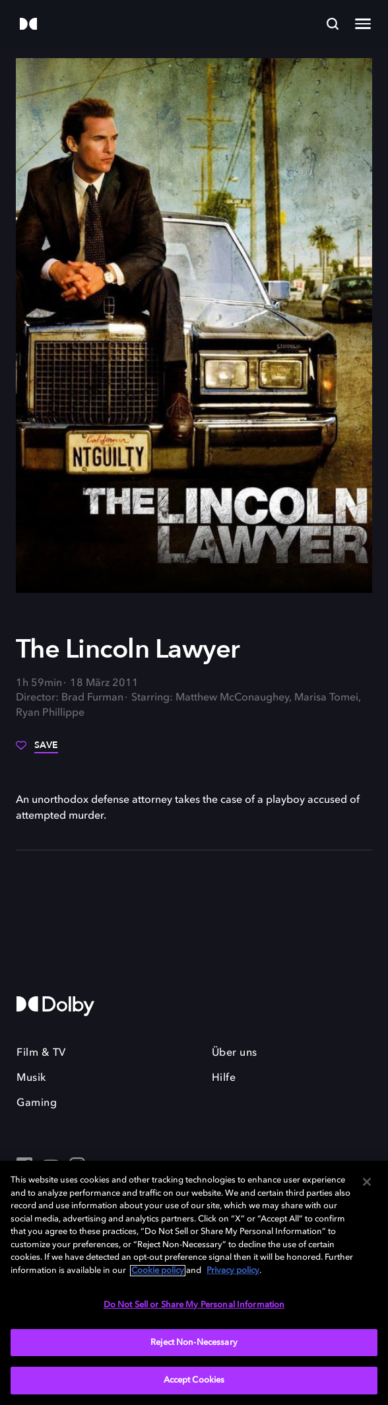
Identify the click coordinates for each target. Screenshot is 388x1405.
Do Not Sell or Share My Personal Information (194, 1305)
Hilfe (224, 1078)
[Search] (332, 24)
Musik (31, 1078)
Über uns (234, 1053)
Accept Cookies (194, 1380)
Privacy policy (233, 1270)
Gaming (36, 1103)
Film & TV (41, 1053)
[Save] (37, 750)
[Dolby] (28, 24)
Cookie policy (157, 1270)
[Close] (366, 1181)
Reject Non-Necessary (194, 1342)
